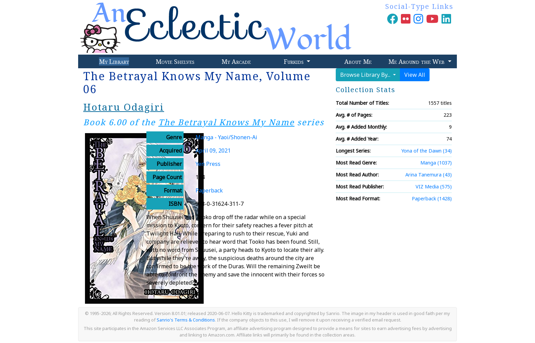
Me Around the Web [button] (417, 61)
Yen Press (208, 164)
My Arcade (236, 61)
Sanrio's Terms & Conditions (186, 320)
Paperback (209, 190)
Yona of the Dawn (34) (426, 150)
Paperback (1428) (432, 198)
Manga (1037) (436, 162)
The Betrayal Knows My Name (226, 122)
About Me (358, 61)
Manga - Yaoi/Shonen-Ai (226, 137)
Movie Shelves (175, 61)
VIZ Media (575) (434, 186)
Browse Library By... (366, 74)
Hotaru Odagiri (123, 106)
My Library (114, 61)
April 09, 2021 (213, 150)
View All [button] (414, 74)
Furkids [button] (294, 61)
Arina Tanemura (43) (428, 174)
